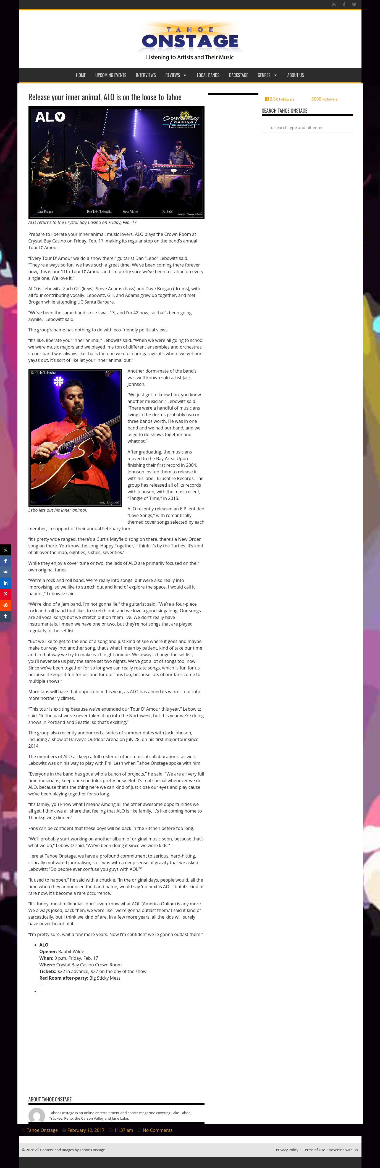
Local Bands (208, 75)
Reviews (176, 75)
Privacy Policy (287, 1149)
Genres (268, 75)
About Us (295, 75)
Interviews (146, 75)
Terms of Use (314, 1149)
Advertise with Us (343, 1149)
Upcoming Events (110, 75)
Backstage (238, 75)
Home (81, 75)
